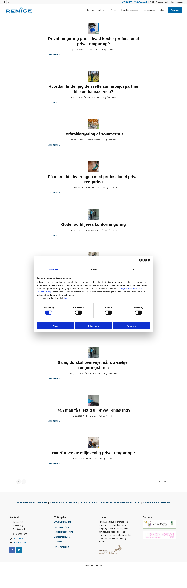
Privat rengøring (61, 546)
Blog (104, 49)
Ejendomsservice (62, 536)
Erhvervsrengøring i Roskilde (64, 502)
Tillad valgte (93, 326)
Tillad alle (131, 326)
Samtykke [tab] (53, 269)
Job (172, 2)
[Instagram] (19, 550)
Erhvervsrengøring (62, 521)
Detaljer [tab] (93, 269)
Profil (152, 2)
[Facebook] (12, 550)
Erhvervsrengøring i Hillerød (156, 502)
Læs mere (54, 54)
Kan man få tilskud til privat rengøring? (93, 410)
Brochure (180, 2)
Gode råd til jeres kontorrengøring (93, 224)
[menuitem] (127, 2)
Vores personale (162, 2)
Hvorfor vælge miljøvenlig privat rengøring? (93, 453)
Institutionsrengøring (63, 531)
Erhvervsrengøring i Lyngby (127, 502)
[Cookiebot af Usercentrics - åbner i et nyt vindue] (138, 261)
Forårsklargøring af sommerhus (93, 134)
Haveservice (59, 541)
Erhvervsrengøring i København (32, 502)
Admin (113, 49)
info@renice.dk (140, 2)
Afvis (55, 326)
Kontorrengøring (61, 526)
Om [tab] (133, 269)
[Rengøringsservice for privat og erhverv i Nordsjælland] (19, 10)
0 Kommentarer (92, 49)
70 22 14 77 (127, 2)
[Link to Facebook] (4, 2)
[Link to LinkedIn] (8, 2)
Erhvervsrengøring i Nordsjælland (95, 502)
